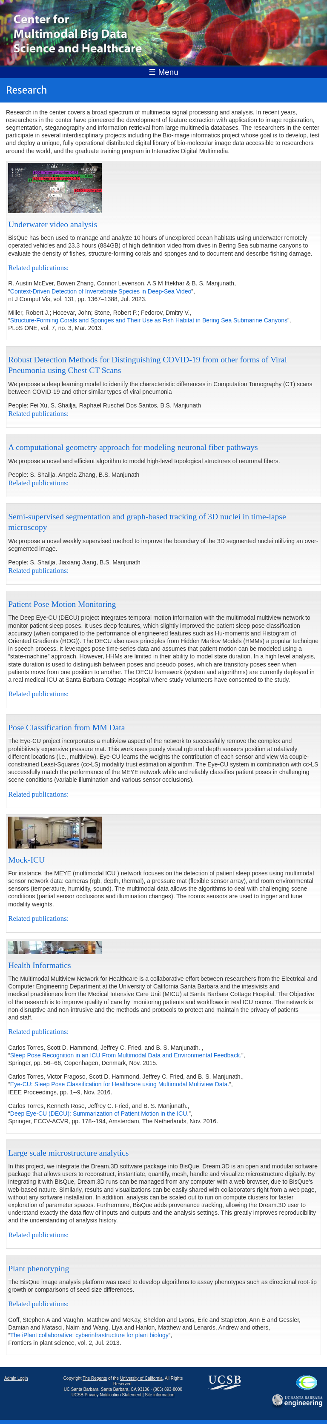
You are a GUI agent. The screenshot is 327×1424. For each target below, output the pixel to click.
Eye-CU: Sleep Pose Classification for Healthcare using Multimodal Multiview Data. (119, 1084)
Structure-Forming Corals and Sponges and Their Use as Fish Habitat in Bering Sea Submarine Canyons (148, 320)
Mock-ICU (26, 859)
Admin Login (16, 1378)
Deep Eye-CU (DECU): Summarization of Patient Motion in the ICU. (99, 1113)
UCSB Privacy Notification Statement (106, 1395)
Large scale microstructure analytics (68, 1152)
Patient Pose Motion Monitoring (62, 604)
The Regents (95, 1378)
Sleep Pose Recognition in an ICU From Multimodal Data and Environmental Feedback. (125, 1055)
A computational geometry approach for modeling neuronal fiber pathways (133, 447)
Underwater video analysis (52, 224)
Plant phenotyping (38, 1268)
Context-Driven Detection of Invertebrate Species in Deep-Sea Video (100, 291)
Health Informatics (39, 965)
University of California (141, 1378)
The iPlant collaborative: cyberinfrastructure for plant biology (89, 1335)
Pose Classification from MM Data (66, 727)
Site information (159, 1395)
